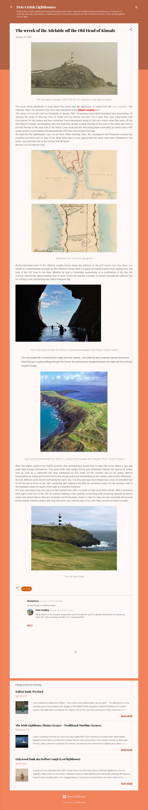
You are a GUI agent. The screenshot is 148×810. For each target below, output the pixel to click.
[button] (131, 30)
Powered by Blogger (74, 796)
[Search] (136, 7)
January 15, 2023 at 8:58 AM (51, 601)
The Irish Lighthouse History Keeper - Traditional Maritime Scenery (58, 725)
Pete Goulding (42, 610)
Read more (127, 716)
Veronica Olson (80, 802)
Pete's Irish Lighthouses (36, 7)
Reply (30, 626)
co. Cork (26, 589)
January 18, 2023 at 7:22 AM (61, 610)
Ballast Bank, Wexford (29, 691)
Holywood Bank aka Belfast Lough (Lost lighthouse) (47, 759)
